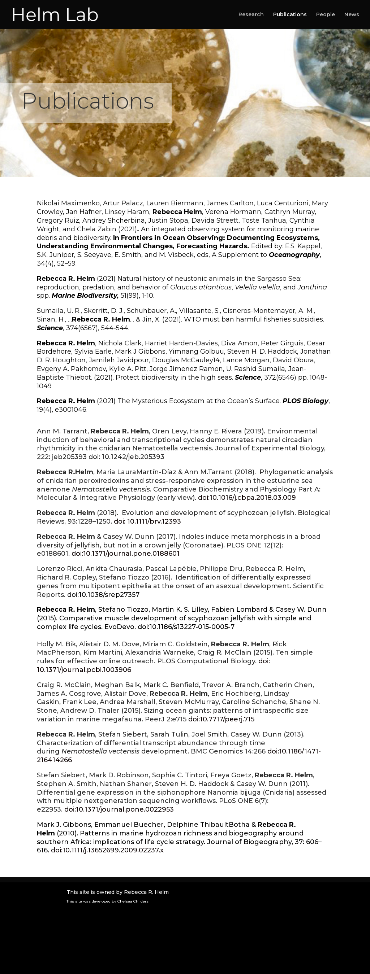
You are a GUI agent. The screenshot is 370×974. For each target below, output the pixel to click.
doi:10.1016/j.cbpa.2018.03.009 (247, 498)
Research (251, 15)
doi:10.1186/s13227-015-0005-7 (186, 627)
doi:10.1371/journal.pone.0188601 (126, 554)
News (351, 15)
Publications (290, 15)
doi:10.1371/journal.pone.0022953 (119, 809)
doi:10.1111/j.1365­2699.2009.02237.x (107, 850)
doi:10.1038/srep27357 (103, 595)
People (325, 15)
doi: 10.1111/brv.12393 (147, 521)
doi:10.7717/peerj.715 (221, 719)
